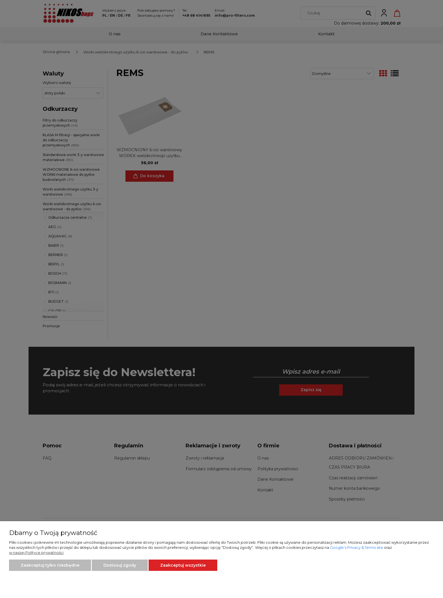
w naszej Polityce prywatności (36, 552)
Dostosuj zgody (119, 565)
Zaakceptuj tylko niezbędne (50, 565)
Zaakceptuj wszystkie (183, 565)
